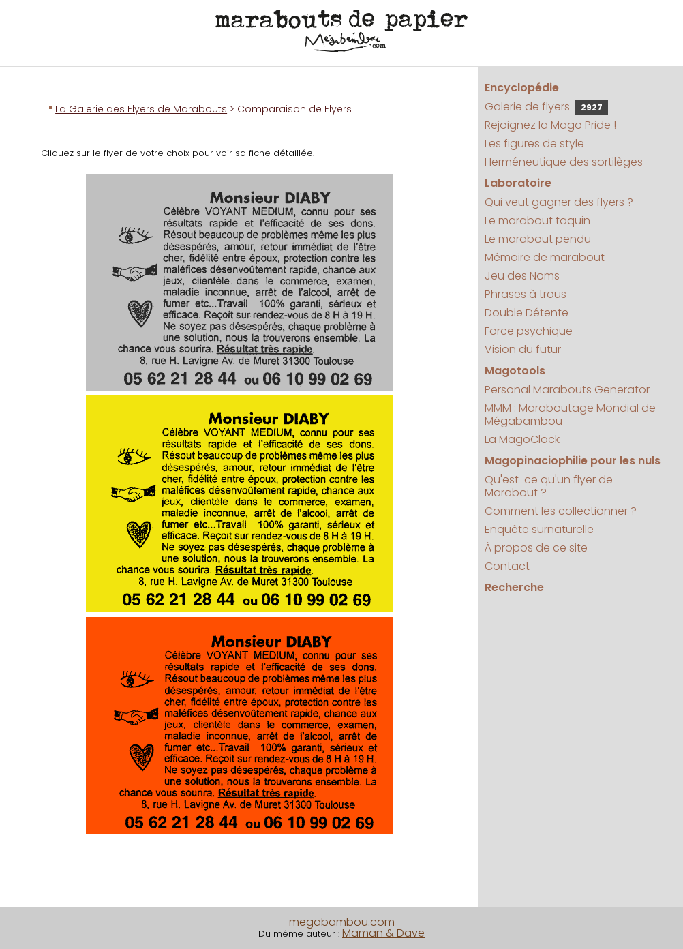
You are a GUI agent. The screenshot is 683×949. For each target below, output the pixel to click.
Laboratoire (518, 183)
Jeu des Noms (522, 276)
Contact (507, 566)
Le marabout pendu (538, 239)
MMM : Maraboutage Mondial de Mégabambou (570, 414)
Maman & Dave (383, 933)
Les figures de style (534, 143)
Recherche (514, 587)
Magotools (515, 370)
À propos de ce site (536, 548)
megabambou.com (342, 922)
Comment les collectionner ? (561, 511)
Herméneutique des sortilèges (564, 162)
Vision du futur (523, 349)
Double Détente (526, 312)
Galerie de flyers (546, 107)
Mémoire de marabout (545, 257)
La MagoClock (522, 439)
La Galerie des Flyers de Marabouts (141, 109)
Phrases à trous (525, 294)
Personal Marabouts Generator (567, 389)
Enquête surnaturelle (539, 529)
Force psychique (529, 331)
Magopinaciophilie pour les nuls (573, 460)
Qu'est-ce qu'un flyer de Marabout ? (549, 486)
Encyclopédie (522, 87)
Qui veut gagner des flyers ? (559, 202)
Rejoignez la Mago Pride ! (550, 125)
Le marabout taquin (537, 220)
